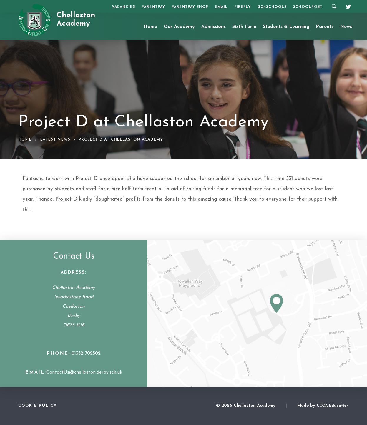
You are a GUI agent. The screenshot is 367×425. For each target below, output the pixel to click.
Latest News (55, 139)
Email (221, 7)
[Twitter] (346, 6)
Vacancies (123, 7)
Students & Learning (286, 26)
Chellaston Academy (76, 19)
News (346, 26)
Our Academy (179, 26)
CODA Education (333, 406)
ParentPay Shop (190, 7)
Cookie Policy (37, 406)
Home (150, 26)
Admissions (213, 26)
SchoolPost (308, 7)
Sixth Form (244, 26)
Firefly (242, 7)
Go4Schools (272, 7)
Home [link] (25, 139)
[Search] (334, 6)
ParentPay (153, 7)
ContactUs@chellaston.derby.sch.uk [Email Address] (84, 372)
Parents (324, 26)
